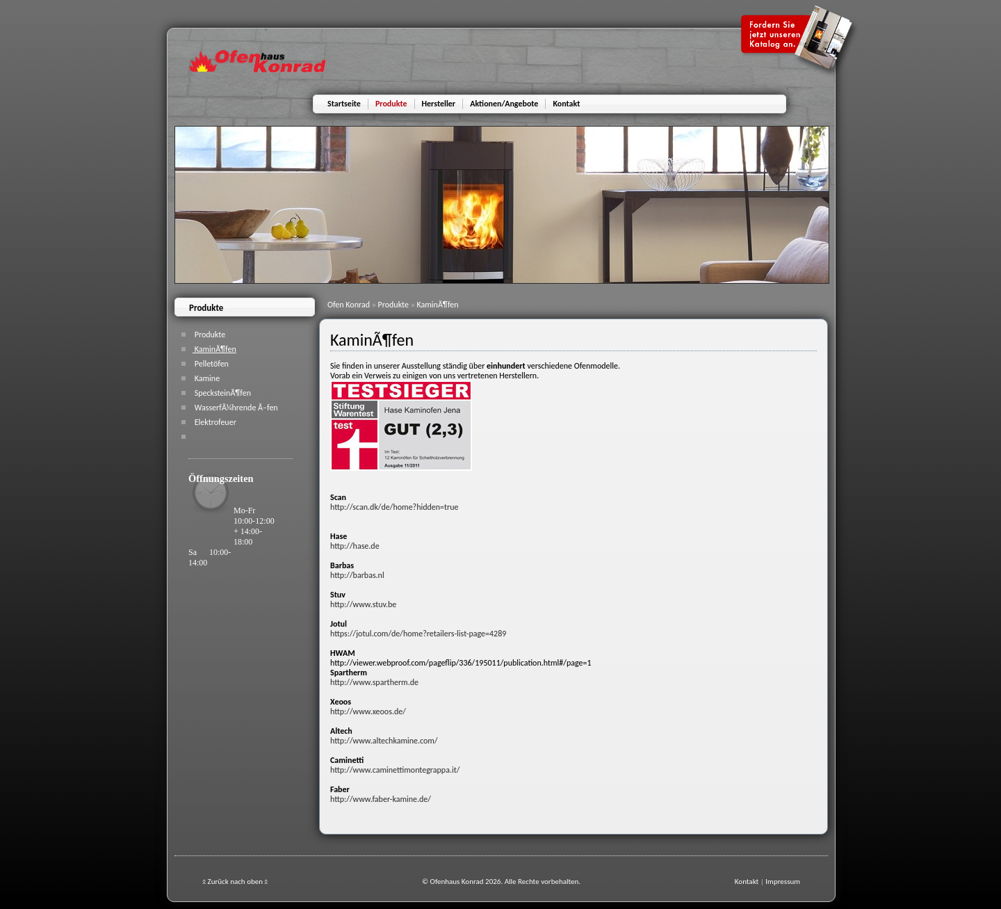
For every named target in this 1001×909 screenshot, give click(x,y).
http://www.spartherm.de (374, 682)
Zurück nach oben (235, 881)
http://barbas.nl (357, 575)
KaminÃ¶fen (437, 304)
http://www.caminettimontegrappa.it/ (394, 770)
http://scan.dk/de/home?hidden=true (394, 507)
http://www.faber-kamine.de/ (380, 799)
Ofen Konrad (349, 304)
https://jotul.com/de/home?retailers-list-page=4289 (418, 633)
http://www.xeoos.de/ (368, 711)
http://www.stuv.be (363, 604)
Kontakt (746, 881)
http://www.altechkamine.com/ (384, 741)
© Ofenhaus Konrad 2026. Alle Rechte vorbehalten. (501, 881)
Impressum (782, 881)
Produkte (394, 304)
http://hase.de (355, 546)
